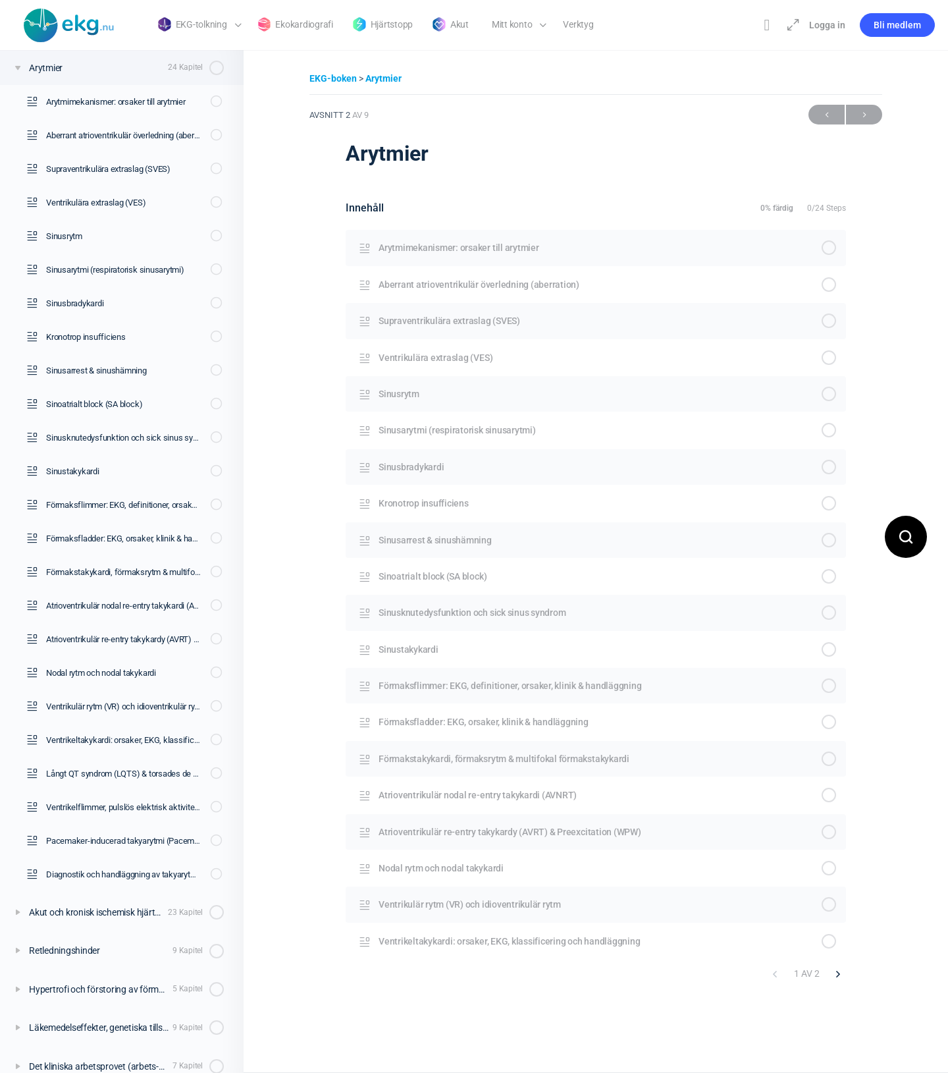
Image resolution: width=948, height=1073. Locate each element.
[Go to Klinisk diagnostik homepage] (69, 23)
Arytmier (383, 78)
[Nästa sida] (838, 973)
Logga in (827, 25)
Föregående (826, 115)
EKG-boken (334, 78)
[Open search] (906, 537)
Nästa (864, 115)
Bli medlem (897, 25)
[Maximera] (790, 25)
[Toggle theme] (767, 25)
